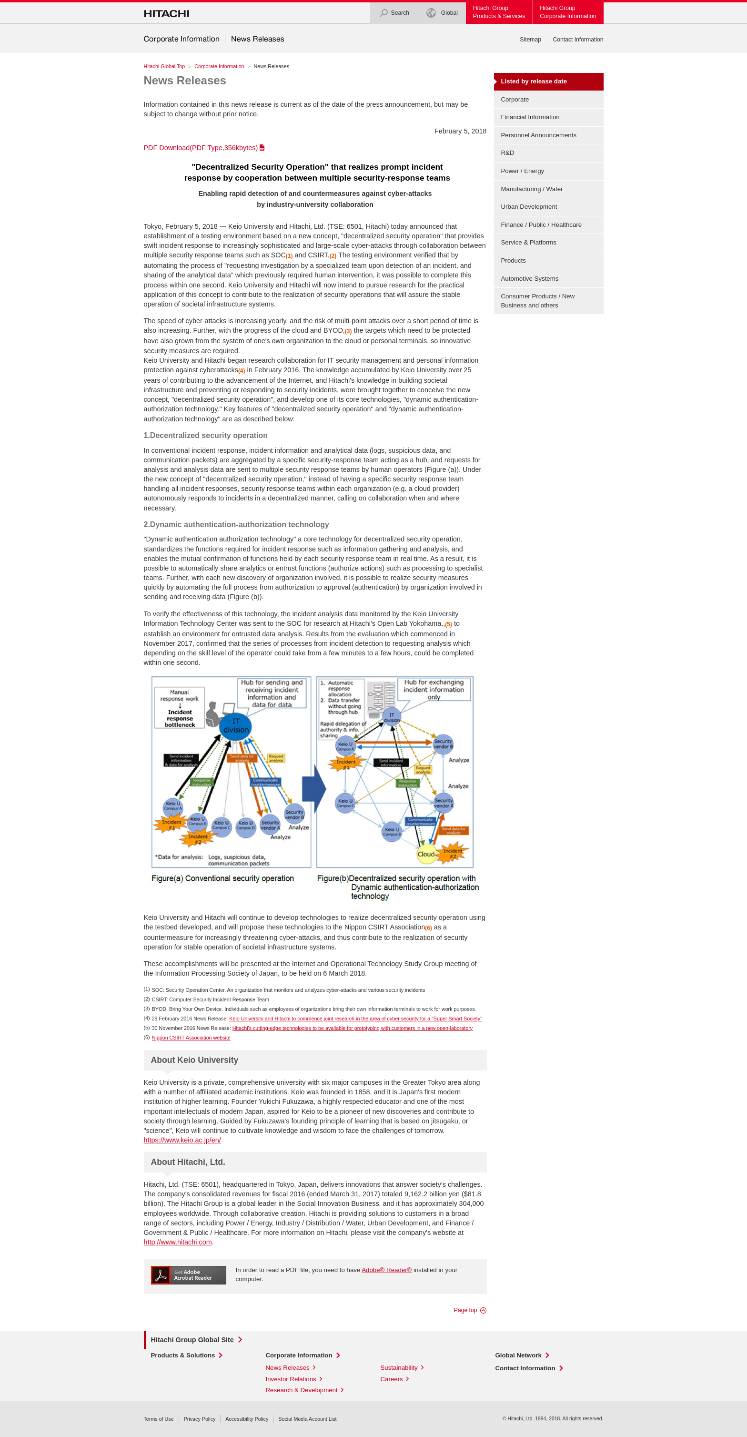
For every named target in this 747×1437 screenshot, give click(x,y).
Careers (392, 1379)
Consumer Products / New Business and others (538, 301)
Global (442, 13)
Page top (465, 1310)
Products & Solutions (183, 1355)
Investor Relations (291, 1379)
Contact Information (578, 39)
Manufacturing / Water (532, 189)
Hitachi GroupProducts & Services (499, 12)
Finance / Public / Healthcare (541, 224)
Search (394, 13)
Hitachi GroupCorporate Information (568, 12)
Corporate (515, 99)
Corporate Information (219, 66)
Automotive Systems (530, 278)
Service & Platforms (528, 242)
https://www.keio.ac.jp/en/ (182, 1140)
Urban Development (529, 206)
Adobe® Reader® (387, 1270)
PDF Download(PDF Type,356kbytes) (201, 148)
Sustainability (399, 1367)
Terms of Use (159, 1419)
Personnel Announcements (539, 135)
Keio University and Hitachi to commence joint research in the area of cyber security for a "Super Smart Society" (355, 1018)
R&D (508, 152)
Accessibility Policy (246, 1419)
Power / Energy (523, 170)
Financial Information (530, 117)
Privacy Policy (200, 1419)
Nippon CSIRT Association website (191, 1037)
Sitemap (530, 39)
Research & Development (302, 1390)
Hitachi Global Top (164, 66)
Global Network (518, 1355)
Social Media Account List (307, 1419)
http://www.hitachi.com (178, 1242)
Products (513, 260)
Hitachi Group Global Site (192, 1340)
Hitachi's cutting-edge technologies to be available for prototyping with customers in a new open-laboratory (352, 1028)
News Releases (185, 80)
